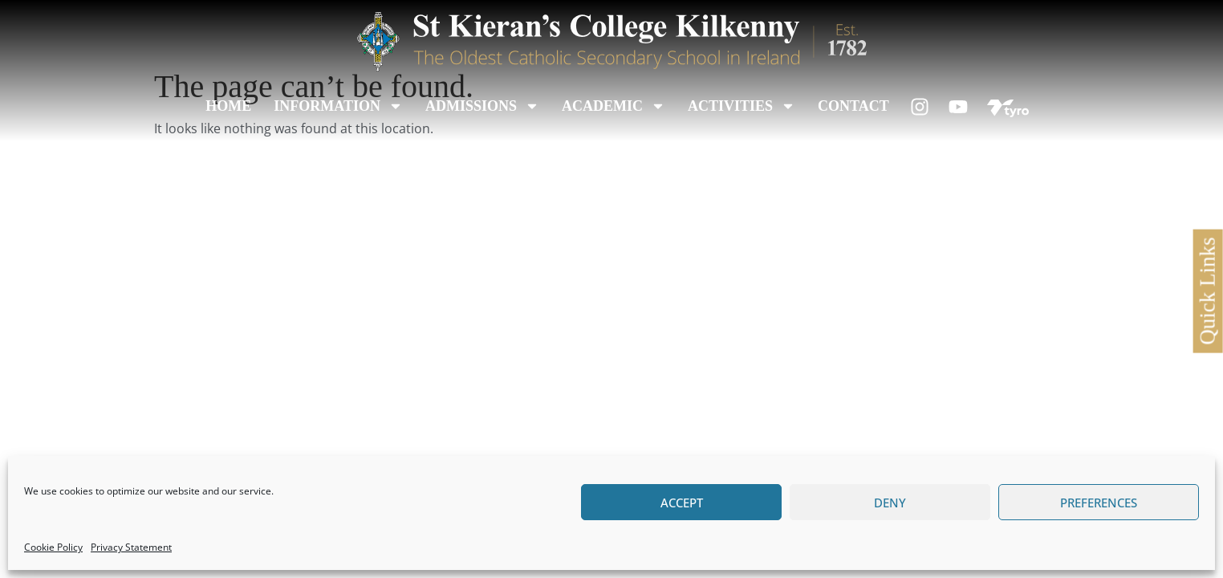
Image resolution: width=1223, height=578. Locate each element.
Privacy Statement (131, 547)
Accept (681, 503)
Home (228, 106)
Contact (853, 106)
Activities (741, 106)
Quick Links (1207, 290)
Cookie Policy (53, 547)
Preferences (1098, 503)
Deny (890, 503)
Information (338, 106)
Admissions (482, 106)
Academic (613, 106)
